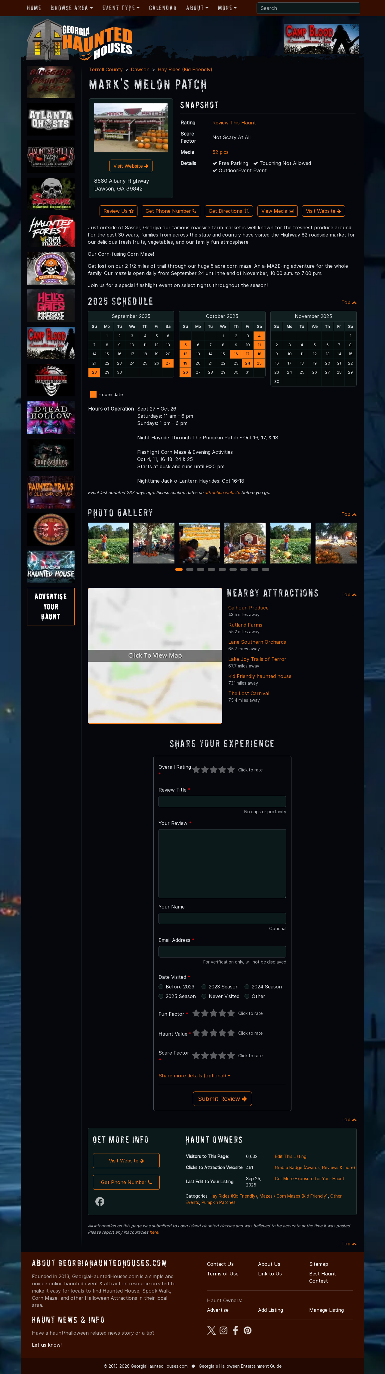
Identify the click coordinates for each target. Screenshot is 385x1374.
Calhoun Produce (248, 608)
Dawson (140, 69)
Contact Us (220, 1264)
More (225, 7)
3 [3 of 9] (200, 570)
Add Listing (270, 1310)
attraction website (222, 492)
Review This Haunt (234, 123)
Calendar (163, 7)
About (195, 7)
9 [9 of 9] (265, 570)
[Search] (308, 8)
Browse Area (69, 7)
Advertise (218, 1310)
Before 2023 (180, 987)
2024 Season (267, 987)
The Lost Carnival (248, 693)
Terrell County (106, 69)
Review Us (118, 211)
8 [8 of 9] (254, 570)
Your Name (172, 907)
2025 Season (181, 996)
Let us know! (47, 1345)
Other (258, 996)
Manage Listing (326, 1310)
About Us (269, 1264)
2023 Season (224, 987)
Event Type (119, 7)
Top (349, 302)
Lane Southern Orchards (257, 642)
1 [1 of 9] (179, 570)
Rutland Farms (245, 625)
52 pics (220, 152)
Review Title (175, 790)
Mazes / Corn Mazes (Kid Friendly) (294, 1195)
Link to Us (270, 1274)
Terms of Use (223, 1274)
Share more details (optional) (194, 1076)
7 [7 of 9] (243, 570)
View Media (277, 211)
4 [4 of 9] (211, 570)
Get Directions (229, 211)
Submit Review (222, 1098)
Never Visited (224, 996)
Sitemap (318, 1264)
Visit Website (131, 166)
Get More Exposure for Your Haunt (309, 1178)
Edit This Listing (290, 1156)
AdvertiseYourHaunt (51, 606)
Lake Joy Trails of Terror (257, 659)
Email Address (177, 940)
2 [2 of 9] (190, 570)
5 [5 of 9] (222, 570)
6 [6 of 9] (233, 570)
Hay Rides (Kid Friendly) (185, 69)
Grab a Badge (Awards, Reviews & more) (315, 1167)
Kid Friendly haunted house (259, 676)
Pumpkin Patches (219, 1202)
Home (34, 7)
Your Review (175, 823)
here (153, 1232)
